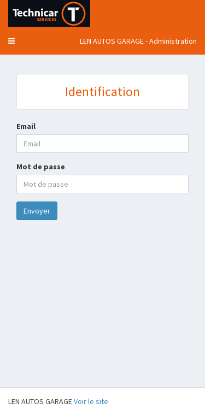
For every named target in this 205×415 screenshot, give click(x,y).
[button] (11, 41)
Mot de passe (40, 166)
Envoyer (37, 211)
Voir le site (91, 401)
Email (26, 126)
